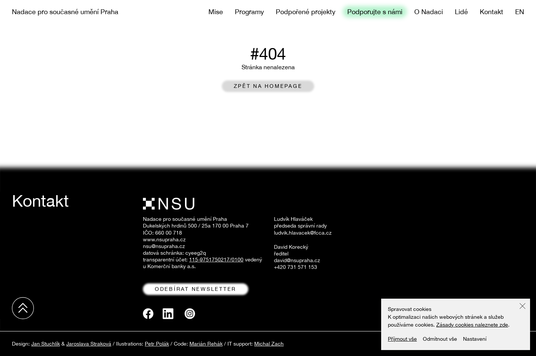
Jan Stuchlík (45, 344)
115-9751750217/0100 (216, 260)
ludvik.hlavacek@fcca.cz (303, 233)
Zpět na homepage (268, 86)
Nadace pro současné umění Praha (65, 12)
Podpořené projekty (305, 12)
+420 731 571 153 (295, 267)
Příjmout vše (402, 339)
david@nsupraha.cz (297, 260)
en (519, 12)
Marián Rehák (206, 344)
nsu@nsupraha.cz (164, 246)
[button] (523, 306)
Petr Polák (157, 344)
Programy (249, 12)
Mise (215, 12)
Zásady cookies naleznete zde (472, 325)
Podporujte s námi (374, 12)
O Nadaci (428, 12)
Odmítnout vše (440, 339)
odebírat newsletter (195, 289)
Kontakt (491, 12)
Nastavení (474, 339)
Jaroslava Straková (88, 344)
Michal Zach (269, 344)
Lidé (461, 12)
